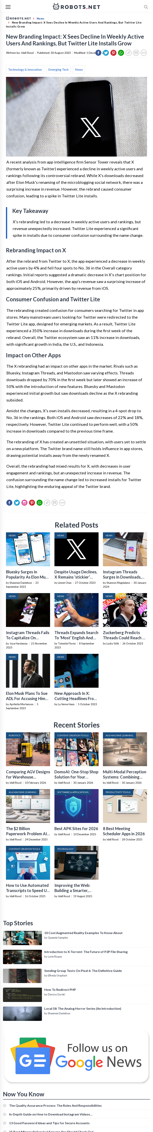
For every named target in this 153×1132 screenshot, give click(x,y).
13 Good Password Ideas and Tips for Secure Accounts (49, 1123)
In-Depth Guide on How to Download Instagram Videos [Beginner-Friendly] (49, 1114)
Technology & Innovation (25, 69)
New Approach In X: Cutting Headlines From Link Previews (75, 698)
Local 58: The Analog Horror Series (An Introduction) (82, 1008)
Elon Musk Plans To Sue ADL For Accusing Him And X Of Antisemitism (26, 698)
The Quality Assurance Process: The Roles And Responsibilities (55, 1105)
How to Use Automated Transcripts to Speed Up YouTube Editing (27, 890)
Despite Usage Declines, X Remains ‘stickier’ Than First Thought (75, 577)
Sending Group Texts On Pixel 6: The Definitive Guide (83, 970)
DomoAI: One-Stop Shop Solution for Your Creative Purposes (76, 776)
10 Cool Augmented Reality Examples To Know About (83, 933)
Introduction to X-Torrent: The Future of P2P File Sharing (86, 952)
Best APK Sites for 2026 (76, 828)
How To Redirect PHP (60, 989)
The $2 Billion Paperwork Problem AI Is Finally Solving (26, 833)
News (79, 69)
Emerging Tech (58, 69)
